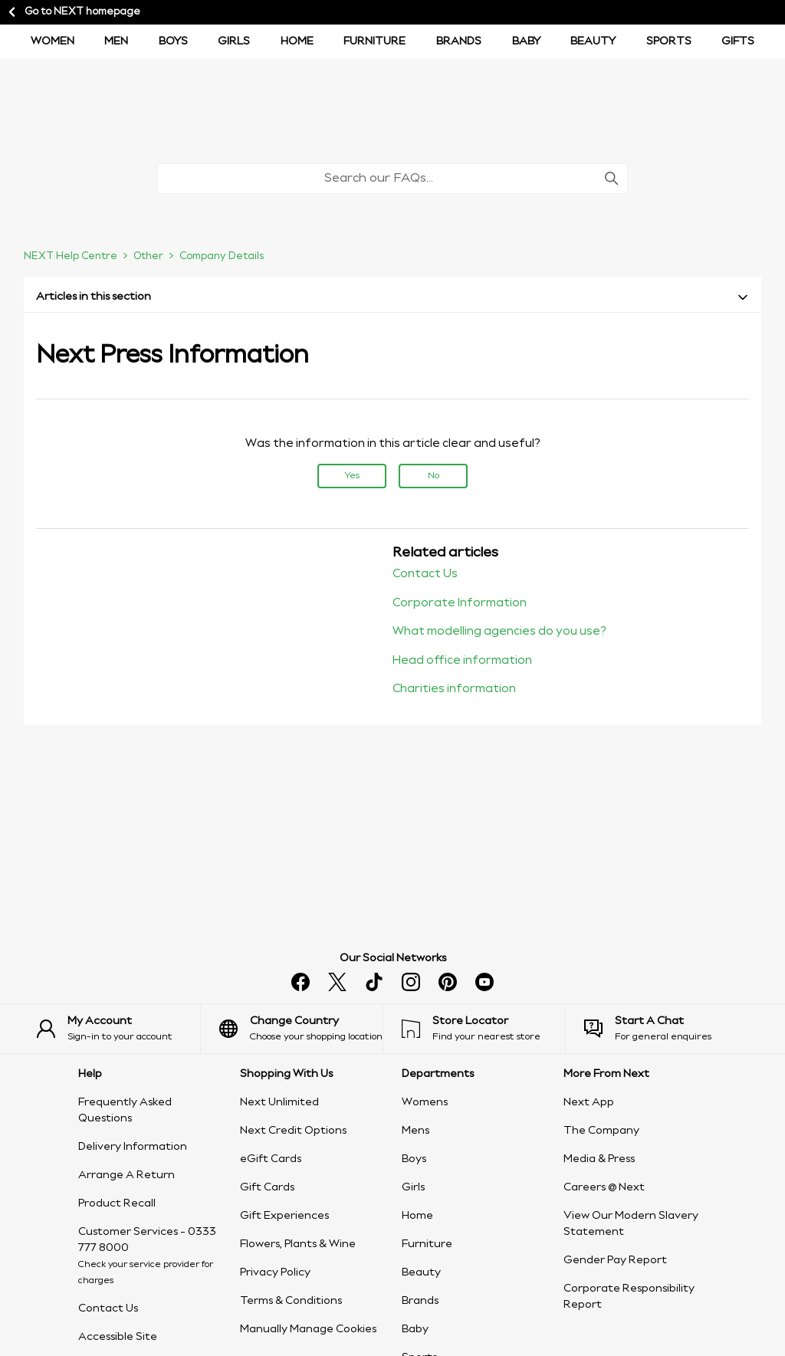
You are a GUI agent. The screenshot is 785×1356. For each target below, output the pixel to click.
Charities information (454, 689)
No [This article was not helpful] (433, 475)
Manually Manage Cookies (308, 1329)
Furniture (374, 41)
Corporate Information (459, 603)
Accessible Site (117, 1336)
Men (116, 41)
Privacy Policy (275, 1272)
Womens (425, 1102)
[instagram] (411, 982)
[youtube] (484, 982)
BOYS (173, 41)
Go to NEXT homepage (73, 12)
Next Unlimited (279, 1102)
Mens (415, 1130)
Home (297, 41)
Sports (668, 41)
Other (148, 256)
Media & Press (599, 1159)
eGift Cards (270, 1159)
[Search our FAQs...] (392, 178)
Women (52, 41)
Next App (588, 1102)
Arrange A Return (126, 1175)
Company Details (221, 256)
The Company (601, 1130)
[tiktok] (374, 982)
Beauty (593, 41)
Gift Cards (267, 1187)
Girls (234, 41)
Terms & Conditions (291, 1300)
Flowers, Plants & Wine (298, 1244)
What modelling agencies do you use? (499, 631)
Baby (526, 41)
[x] (337, 982)
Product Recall (117, 1203)
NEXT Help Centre (70, 256)
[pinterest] (447, 982)
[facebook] (300, 982)
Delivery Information (132, 1146)
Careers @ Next (604, 1187)
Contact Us (425, 574)
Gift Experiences (284, 1215)
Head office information (462, 660)
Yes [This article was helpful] (352, 475)
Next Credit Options (293, 1130)
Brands (458, 41)
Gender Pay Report (615, 1260)
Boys (414, 1159)
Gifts (737, 41)
